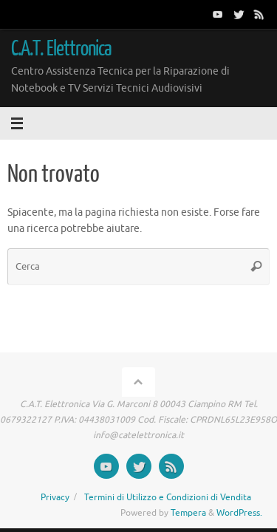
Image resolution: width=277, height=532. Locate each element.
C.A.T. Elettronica (61, 49)
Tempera (188, 513)
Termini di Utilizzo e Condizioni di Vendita (167, 497)
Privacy (55, 497)
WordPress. (239, 513)
